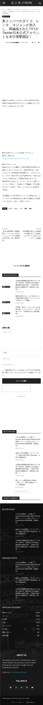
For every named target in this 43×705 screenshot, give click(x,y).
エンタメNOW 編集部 (13, 42)
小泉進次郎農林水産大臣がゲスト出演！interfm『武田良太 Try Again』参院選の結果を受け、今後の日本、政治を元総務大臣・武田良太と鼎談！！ (28, 285)
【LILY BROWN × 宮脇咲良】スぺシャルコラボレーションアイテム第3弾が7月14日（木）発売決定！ (11, 235)
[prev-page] (3, 320)
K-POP (10, 208)
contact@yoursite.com (19, 672)
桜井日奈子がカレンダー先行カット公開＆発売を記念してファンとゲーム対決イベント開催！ (28, 298)
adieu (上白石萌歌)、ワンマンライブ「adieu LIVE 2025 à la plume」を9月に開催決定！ (28, 455)
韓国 (26, 208)
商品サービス (12, 9)
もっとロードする (22, 491)
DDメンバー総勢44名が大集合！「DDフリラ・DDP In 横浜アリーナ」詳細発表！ (27, 482)
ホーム (4, 9)
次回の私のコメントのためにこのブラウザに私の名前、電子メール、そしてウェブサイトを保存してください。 (21, 372)
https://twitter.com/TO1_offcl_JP (16, 159)
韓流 (30, 208)
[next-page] (7, 320)
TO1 (21, 208)
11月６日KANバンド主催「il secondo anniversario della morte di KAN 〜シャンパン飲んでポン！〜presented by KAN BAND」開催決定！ (28, 441)
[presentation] (16, 388)
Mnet (16, 208)
